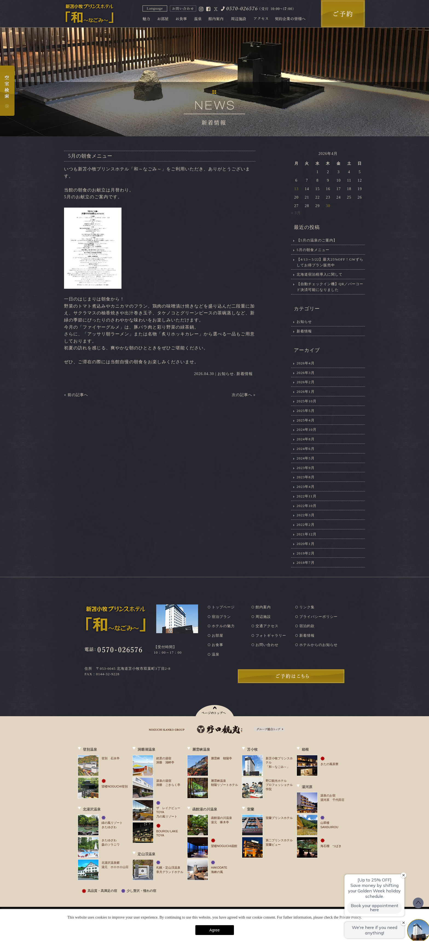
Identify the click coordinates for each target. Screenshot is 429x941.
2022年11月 (307, 496)
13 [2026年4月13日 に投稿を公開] (296, 189)
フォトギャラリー (271, 635)
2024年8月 (306, 439)
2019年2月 (306, 553)
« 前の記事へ (76, 395)
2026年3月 (306, 373)
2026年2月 (306, 382)
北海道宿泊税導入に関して (320, 274)
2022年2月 (306, 525)
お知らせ (226, 374)
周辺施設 (263, 617)
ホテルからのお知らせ (318, 645)
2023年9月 (306, 468)
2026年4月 (306, 363)
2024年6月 (306, 449)
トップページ (223, 607)
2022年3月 (306, 515)
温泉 (215, 654)
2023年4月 (306, 487)
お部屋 (217, 635)
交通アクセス (267, 626)
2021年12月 (307, 534)
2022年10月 (307, 506)
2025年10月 (307, 401)
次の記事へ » (244, 395)
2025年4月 (306, 420)
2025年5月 (306, 411)
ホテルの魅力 (223, 626)
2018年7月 (306, 563)
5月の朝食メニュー (313, 250)
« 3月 (296, 213)
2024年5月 (306, 458)
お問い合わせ (267, 645)
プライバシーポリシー (318, 617)
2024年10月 (307, 429)
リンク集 (307, 607)
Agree (214, 930)
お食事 (217, 645)
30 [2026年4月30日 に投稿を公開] (328, 206)
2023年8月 (306, 477)
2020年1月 (306, 544)
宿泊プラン (221, 617)
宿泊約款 (307, 626)
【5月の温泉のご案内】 (317, 240)
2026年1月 (306, 392)
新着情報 (244, 374)
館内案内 (263, 607)
